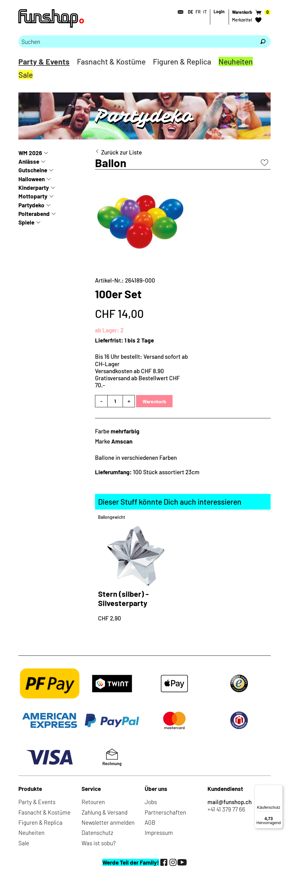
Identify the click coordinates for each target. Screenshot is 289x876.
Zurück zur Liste (121, 152)
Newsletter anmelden (108, 822)
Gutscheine (32, 170)
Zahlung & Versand (104, 812)
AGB (150, 822)
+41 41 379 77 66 (226, 809)
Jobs (151, 801)
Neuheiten (236, 61)
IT (205, 11)
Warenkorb (154, 401)
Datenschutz (97, 832)
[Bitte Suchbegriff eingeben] (136, 41)
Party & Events (44, 61)
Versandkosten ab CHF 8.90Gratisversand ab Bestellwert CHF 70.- (137, 378)
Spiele (26, 222)
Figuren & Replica (182, 61)
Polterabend (34, 213)
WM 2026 (30, 152)
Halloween (31, 178)
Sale (25, 74)
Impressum (159, 832)
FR (198, 11)
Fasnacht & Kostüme (111, 61)
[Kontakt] (178, 12)
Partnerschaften (165, 812)
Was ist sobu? (99, 843)
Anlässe (28, 161)
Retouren (93, 801)
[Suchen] (263, 41)
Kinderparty (33, 187)
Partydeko (31, 205)
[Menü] (279, 788)
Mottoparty (33, 196)
